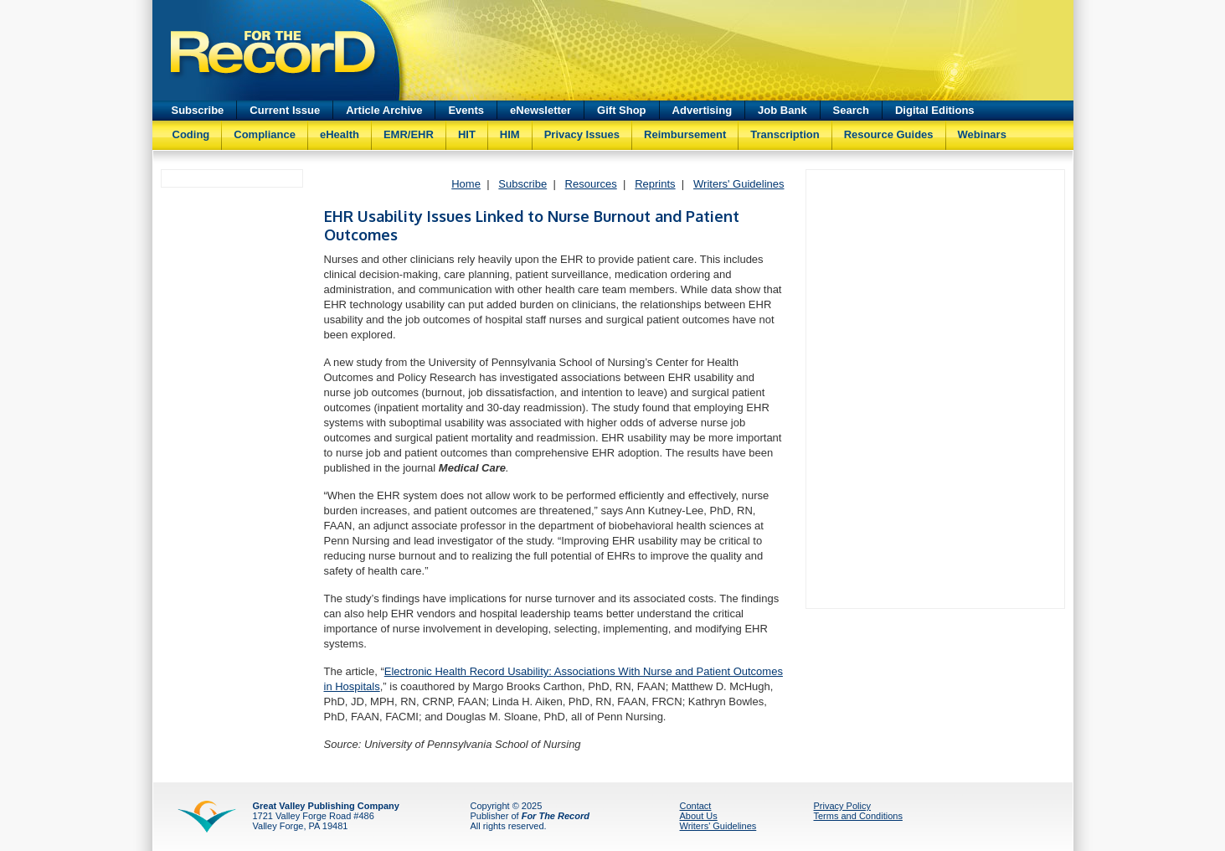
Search (851, 110)
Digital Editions (935, 110)
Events (466, 110)
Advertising (702, 110)
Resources (591, 184)
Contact (696, 806)
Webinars (982, 134)
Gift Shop (621, 110)
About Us (699, 816)
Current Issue (285, 110)
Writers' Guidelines (738, 184)
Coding (191, 134)
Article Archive (384, 110)
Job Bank (782, 110)
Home (466, 184)
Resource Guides (889, 134)
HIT (467, 134)
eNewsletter (540, 110)
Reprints (655, 184)
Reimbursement (685, 134)
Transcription (784, 134)
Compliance (265, 134)
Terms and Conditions (858, 816)
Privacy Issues (582, 134)
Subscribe (198, 110)
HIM (510, 134)
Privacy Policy (842, 806)
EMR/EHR (408, 134)
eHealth (339, 134)
